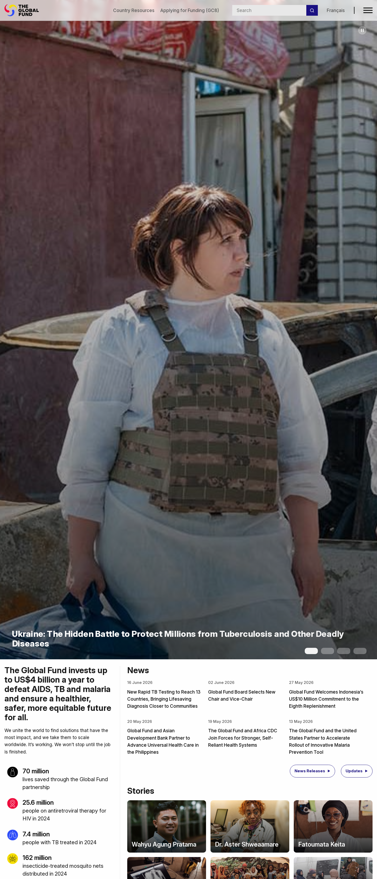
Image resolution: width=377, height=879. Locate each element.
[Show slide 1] (311, 651)
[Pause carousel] (362, 30)
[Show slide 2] (327, 651)
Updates (354, 771)
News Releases (310, 771)
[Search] (312, 10)
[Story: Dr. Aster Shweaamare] (249, 826)
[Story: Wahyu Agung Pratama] (166, 826)
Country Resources (133, 10)
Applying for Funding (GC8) (189, 10)
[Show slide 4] (360, 651)
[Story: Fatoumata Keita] (333, 826)
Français (336, 10)
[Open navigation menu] (368, 10)
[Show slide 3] (343, 651)
